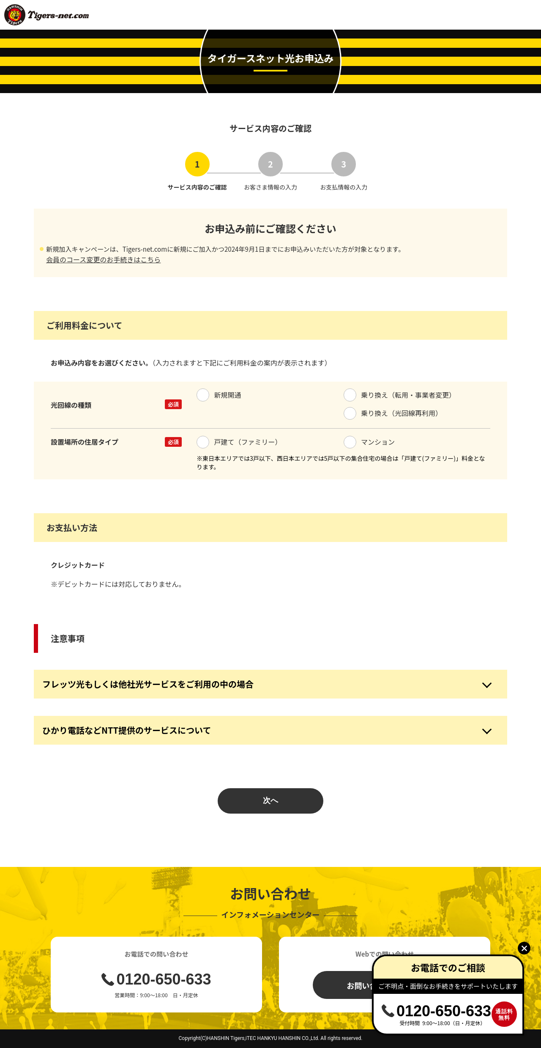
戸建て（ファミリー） (239, 442)
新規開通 (219, 395)
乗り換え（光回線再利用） (393, 413)
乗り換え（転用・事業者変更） (400, 395)
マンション (369, 442)
